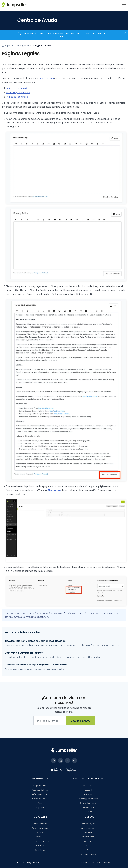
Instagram (88, 794)
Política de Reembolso (17, 96)
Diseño (88, 845)
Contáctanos (40, 850)
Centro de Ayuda (88, 823)
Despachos (40, 807)
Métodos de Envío (40, 794)
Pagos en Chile (39, 785)
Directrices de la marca (40, 841)
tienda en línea (46, 78)
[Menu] (124, 5)
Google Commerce (88, 803)
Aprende (88, 832)
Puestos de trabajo (40, 828)
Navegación (54, 490)
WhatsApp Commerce (88, 798)
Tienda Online (88, 785)
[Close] (125, 33)
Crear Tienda (80, 720)
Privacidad (85, 862)
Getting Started (23, 45)
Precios (40, 832)
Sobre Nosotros (40, 823)
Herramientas (88, 836)
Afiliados (40, 836)
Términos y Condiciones (18, 92)
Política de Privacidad (16, 88)
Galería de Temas (40, 798)
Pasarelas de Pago (40, 790)
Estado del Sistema (88, 854)
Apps (40, 803)
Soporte (7, 45)
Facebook (88, 790)
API (88, 850)
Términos (106, 862)
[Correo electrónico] (49, 720)
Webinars (88, 841)
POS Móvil (88, 811)
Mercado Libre (88, 807)
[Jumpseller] (64, 750)
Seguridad (96, 862)
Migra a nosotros (88, 828)
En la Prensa (40, 845)
